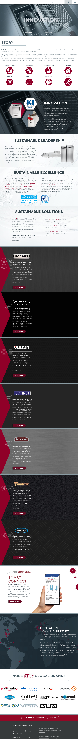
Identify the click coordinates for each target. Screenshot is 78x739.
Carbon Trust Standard (48, 185)
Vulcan (11, 188)
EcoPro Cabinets (20, 234)
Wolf (15, 188)
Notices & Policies (44, 728)
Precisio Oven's (54, 231)
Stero (21, 188)
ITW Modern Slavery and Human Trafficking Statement (50, 730)
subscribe (53, 717)
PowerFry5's (55, 225)
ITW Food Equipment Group (6, 2)
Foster (63, 182)
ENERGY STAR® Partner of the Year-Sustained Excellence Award (20, 185)
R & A (49, 219)
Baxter (7, 188)
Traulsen (29, 186)
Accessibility (53, 728)
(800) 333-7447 (54, 2)
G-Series (56, 219)
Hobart (24, 186)
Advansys (14, 218)
